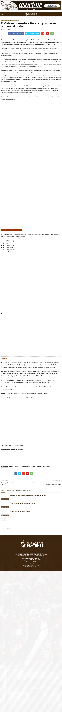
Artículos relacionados (7, 468)
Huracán (33, 443)
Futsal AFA (17, 443)
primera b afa (46, 443)
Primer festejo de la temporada (20, 488)
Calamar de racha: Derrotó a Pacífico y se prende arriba (28, 472)
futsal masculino (26, 443)
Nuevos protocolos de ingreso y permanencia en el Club (15, 460)
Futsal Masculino (22, 18)
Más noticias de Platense (23, 468)
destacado (11, 443)
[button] (59, 14)
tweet (46, 451)
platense (39, 443)
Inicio (2, 18)
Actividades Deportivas (10, 18)
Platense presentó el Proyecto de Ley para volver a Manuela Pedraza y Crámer (47, 460)
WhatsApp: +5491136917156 (37, 533)
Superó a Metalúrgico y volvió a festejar (23, 480)
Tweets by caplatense (7, 505)
